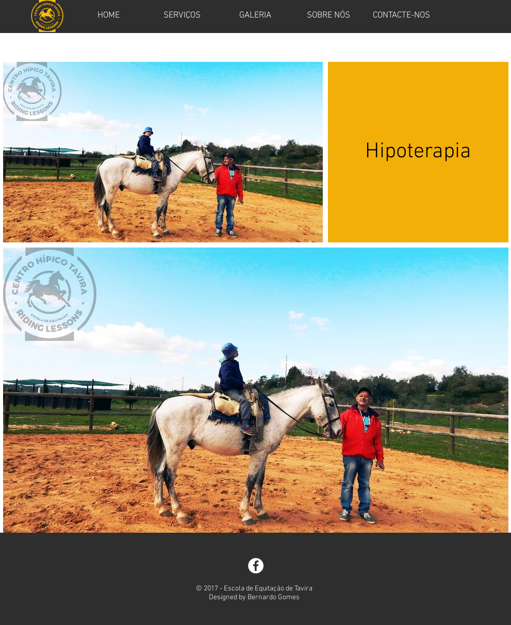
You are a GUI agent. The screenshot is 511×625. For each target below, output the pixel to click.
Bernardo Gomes (274, 597)
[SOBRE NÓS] (328, 16)
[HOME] (108, 16)
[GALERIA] (255, 16)
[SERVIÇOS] (182, 16)
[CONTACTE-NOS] (401, 16)
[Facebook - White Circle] (255, 565)
